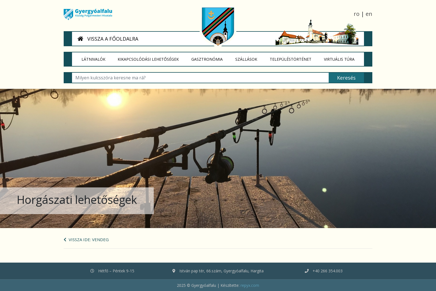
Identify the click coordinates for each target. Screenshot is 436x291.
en (369, 14)
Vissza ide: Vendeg (86, 239)
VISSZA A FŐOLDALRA (108, 38)
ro (357, 14)
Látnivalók (96, 57)
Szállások (249, 57)
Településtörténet (294, 57)
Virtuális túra (342, 57)
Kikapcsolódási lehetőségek (151, 57)
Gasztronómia (210, 57)
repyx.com (250, 285)
